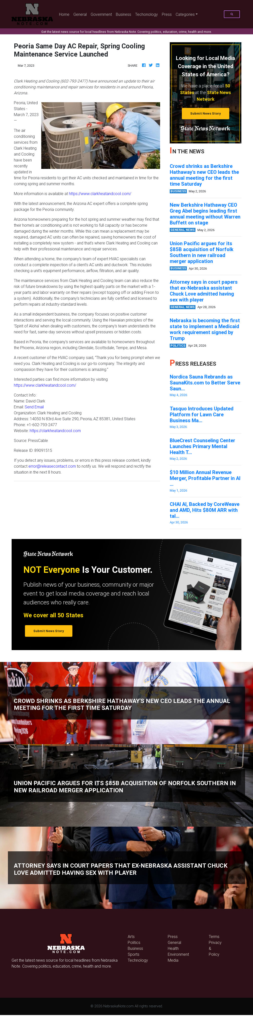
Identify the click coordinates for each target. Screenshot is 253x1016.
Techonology (146, 14)
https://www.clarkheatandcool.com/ (100, 193)
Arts (131, 936)
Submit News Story (205, 113)
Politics (134, 942)
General (80, 14)
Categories (185, 14)
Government (101, 14)
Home (65, 14)
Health (173, 948)
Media (173, 960)
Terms (214, 936)
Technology (138, 960)
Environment (178, 954)
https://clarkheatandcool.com (55, 430)
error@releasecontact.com (52, 466)
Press (167, 14)
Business (123, 14)
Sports (133, 954)
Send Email (34, 406)
